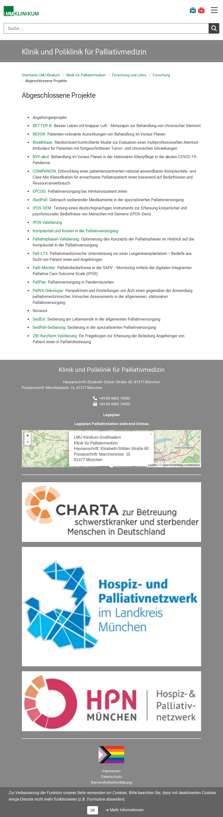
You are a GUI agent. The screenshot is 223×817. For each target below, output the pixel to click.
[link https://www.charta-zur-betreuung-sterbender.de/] (111, 512)
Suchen (215, 28)
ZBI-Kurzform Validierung (55, 336)
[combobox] (111, 28)
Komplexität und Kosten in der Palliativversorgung (75, 231)
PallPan (39, 282)
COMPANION (44, 171)
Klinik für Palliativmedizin (86, 75)
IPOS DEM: (43, 208)
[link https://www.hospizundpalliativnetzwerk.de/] (111, 606)
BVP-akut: (41, 156)
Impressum (111, 771)
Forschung (161, 75)
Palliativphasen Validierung (56, 239)
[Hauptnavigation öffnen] (214, 10)
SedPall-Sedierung (49, 327)
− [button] (27, 442)
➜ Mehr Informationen (125, 810)
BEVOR (39, 134)
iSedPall (40, 199)
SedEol (39, 319)
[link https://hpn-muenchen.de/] (111, 701)
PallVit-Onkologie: (48, 290)
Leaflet (152, 465)
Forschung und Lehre (129, 75)
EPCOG (39, 191)
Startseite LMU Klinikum (41, 75)
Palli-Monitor (44, 267)
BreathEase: (44, 142)
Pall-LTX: (41, 253)
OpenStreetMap (172, 465)
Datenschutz (111, 777)
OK (92, 810)
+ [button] (27, 436)
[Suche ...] (106, 28)
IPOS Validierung (47, 222)
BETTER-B (42, 125)
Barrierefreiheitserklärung (111, 782)
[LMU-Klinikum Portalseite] (21, 11)
